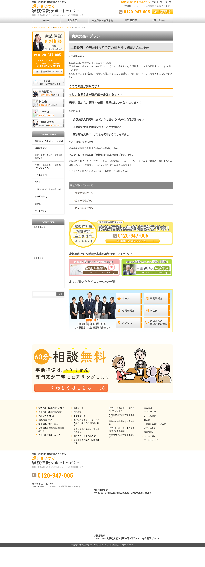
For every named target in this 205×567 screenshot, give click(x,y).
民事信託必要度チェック (49, 435)
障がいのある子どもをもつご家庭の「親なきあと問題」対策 (86, 422)
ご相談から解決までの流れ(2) (48, 189)
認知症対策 (78, 408)
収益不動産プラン (84, 208)
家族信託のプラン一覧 (81, 185)
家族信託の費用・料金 (48, 424)
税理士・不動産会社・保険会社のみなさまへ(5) (48, 166)
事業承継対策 (79, 416)
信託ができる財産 (46, 416)
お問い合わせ (150, 428)
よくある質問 (41, 175)
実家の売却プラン (84, 193)
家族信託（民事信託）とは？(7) (49, 141)
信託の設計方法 (45, 420)
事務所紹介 (149, 432)
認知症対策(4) (41, 148)
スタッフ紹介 (150, 436)
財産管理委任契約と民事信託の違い (86, 441)
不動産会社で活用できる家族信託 (121, 415)
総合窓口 (39, 204)
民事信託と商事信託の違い (50, 412)
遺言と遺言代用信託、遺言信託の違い (86, 430)
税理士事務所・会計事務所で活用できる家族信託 (121, 429)
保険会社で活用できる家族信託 (121, 422)
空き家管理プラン (84, 200)
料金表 (38, 182)
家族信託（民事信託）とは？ (51, 408)
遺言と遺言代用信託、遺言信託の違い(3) (48, 156)
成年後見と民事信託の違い (85, 436)
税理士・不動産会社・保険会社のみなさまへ (121, 409)
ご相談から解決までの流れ (156, 424)
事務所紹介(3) (41, 196)
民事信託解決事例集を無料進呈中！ (51, 429)
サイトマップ (41, 211)
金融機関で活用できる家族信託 (121, 435)
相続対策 (78, 412)
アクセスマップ (151, 440)
